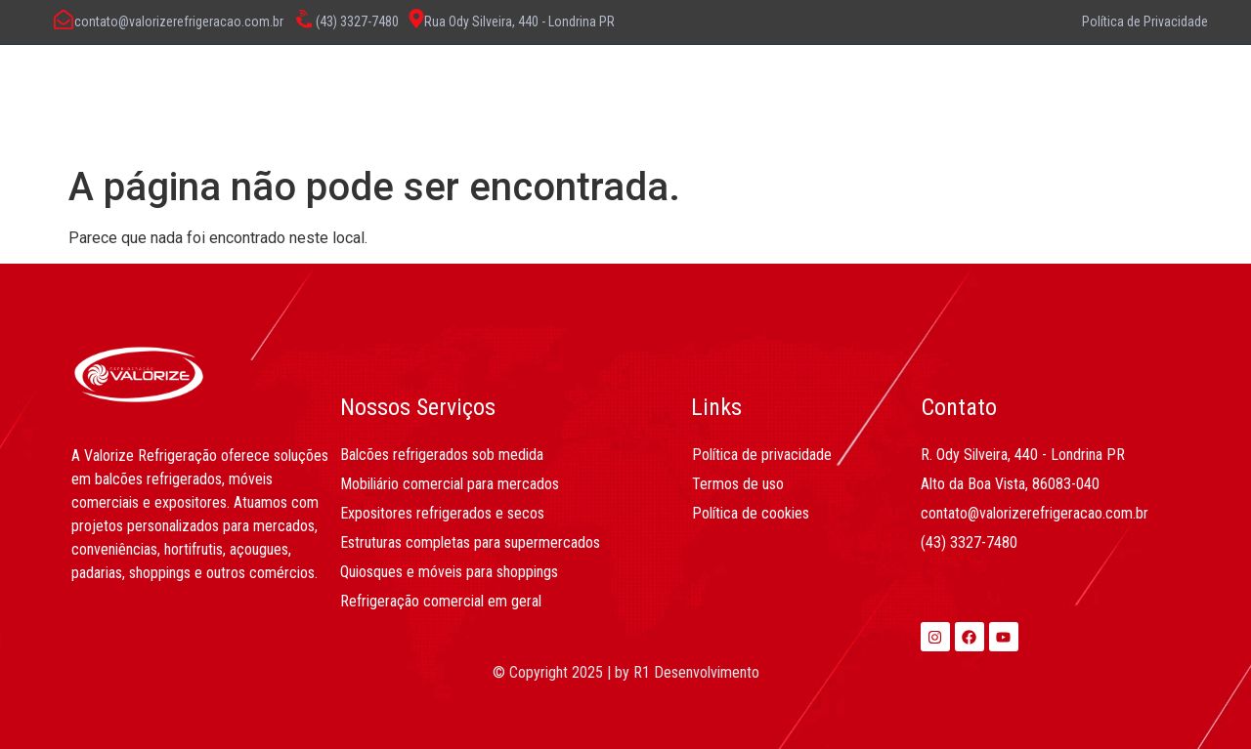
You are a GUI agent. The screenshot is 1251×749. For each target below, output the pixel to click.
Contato (816, 92)
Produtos (705, 92)
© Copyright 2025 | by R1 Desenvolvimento (626, 672)
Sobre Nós (413, 92)
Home (302, 92)
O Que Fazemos (562, 92)
